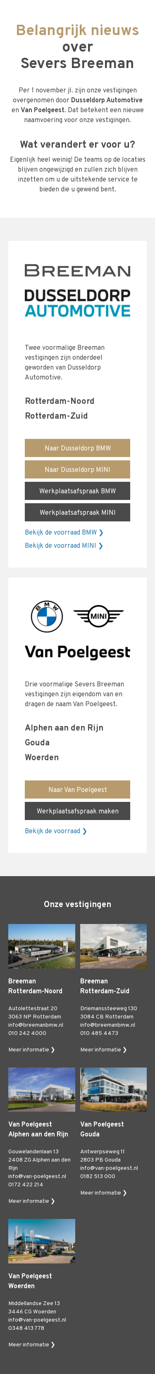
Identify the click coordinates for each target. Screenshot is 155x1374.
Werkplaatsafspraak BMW (77, 492)
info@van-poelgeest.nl (37, 1176)
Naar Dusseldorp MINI (77, 470)
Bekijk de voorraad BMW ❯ (64, 533)
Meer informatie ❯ (31, 1049)
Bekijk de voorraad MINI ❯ (64, 546)
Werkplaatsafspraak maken (78, 812)
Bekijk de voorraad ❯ (56, 831)
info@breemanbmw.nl (35, 1025)
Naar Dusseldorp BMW (78, 449)
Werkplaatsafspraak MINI (78, 513)
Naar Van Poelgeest (77, 790)
